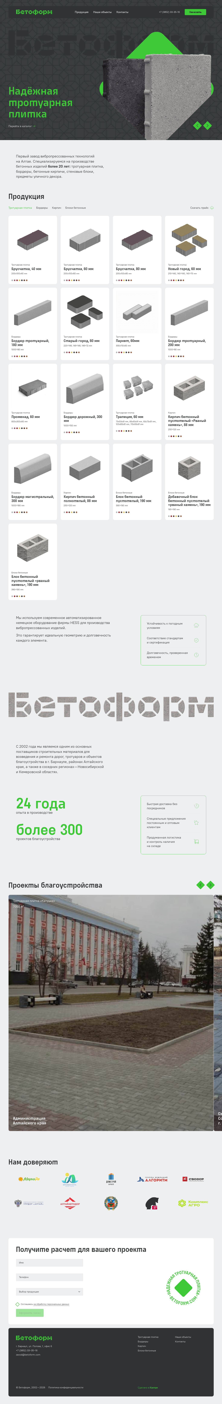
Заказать (195, 12)
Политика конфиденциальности (65, 1387)
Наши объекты (102, 12)
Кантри (154, 1387)
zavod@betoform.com (28, 1355)
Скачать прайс (202, 208)
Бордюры (42, 207)
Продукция (81, 12)
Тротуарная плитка (20, 207)
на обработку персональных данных (51, 1304)
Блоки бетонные (75, 207)
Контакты (122, 12)
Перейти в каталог (22, 126)
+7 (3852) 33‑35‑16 (169, 12)
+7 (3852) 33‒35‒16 (27, 1350)
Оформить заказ (30, 1313)
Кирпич (56, 207)
